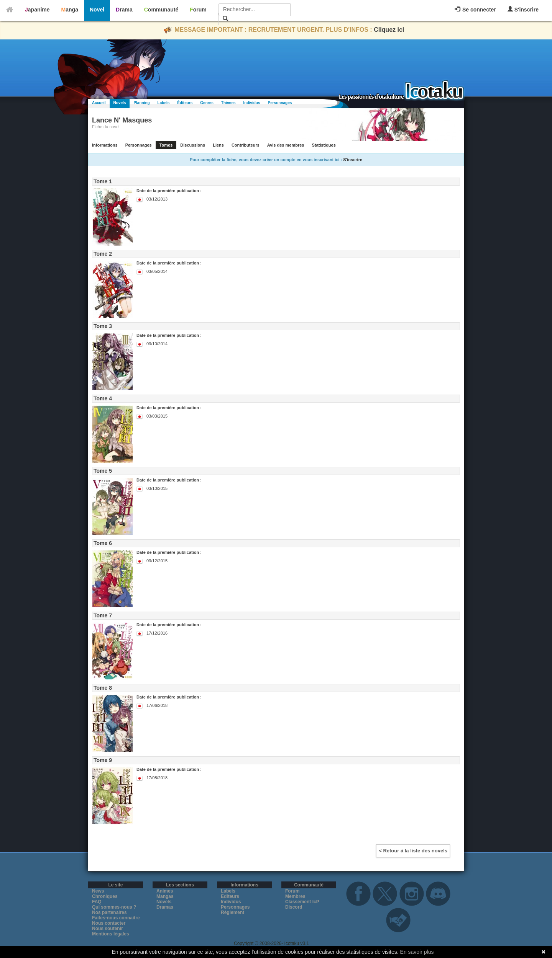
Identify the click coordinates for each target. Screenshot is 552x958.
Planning (141, 103)
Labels (164, 103)
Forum (198, 10)
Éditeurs (184, 103)
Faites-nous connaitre (116, 917)
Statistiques (323, 145)
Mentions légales (110, 934)
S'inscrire (523, 9)
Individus (251, 103)
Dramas (164, 907)
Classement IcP (302, 901)
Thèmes (228, 103)
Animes (164, 891)
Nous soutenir (107, 928)
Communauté (161, 10)
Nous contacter (108, 923)
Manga (69, 10)
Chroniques (105, 896)
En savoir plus (417, 952)
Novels (119, 103)
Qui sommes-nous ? (114, 907)
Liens (218, 145)
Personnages (280, 103)
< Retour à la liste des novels (413, 851)
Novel (97, 10)
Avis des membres (285, 145)
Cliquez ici (389, 29)
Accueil (99, 103)
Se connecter (475, 10)
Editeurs (230, 896)
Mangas (165, 896)
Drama (124, 10)
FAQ (97, 901)
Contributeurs (246, 145)
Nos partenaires (109, 912)
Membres (295, 896)
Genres (206, 103)
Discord (293, 907)
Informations (105, 145)
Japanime (37, 10)
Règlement (232, 912)
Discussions (192, 145)
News (98, 891)
